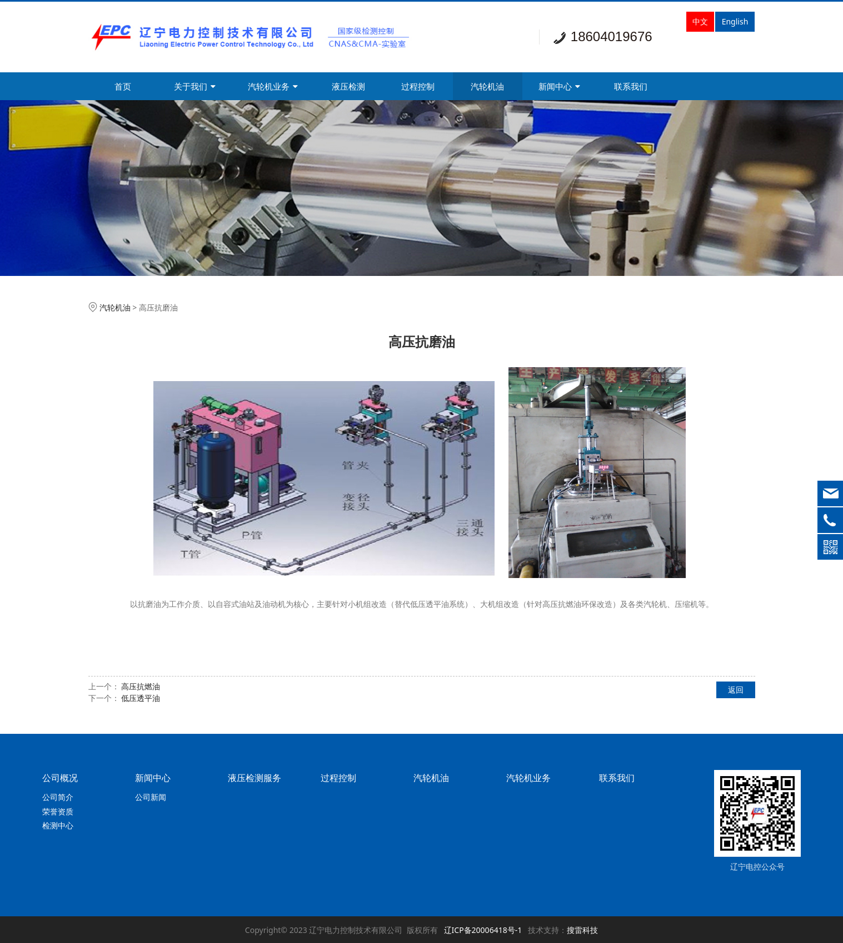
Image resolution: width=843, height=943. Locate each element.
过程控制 (418, 86)
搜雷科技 (582, 930)
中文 (700, 21)
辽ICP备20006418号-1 (483, 930)
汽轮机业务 (273, 86)
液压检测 (348, 86)
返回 (736, 689)
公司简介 (57, 797)
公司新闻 (150, 797)
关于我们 (195, 86)
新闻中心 (559, 86)
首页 (122, 86)
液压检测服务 (254, 778)
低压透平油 (140, 698)
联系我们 (630, 86)
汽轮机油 (487, 86)
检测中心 (57, 825)
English (735, 21)
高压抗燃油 (140, 686)
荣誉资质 (57, 811)
